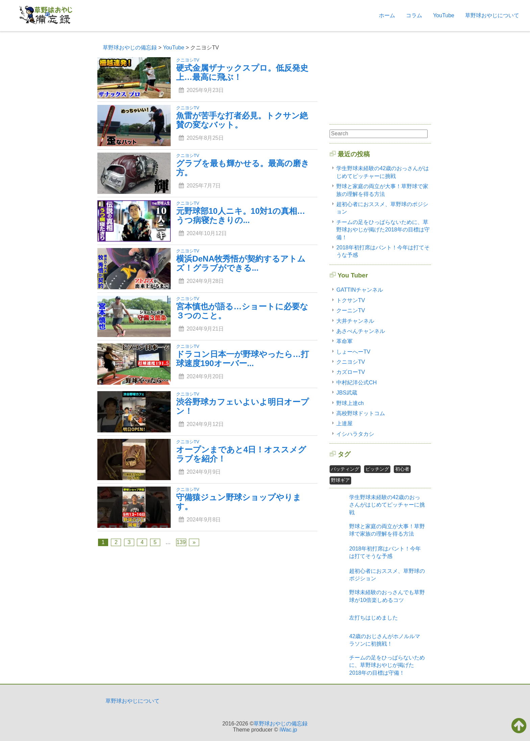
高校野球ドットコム (360, 413)
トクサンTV (350, 300)
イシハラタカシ (355, 434)
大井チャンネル (355, 321)
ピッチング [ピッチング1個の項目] (377, 469)
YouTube (443, 15)
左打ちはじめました (373, 618)
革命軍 (344, 341)
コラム (414, 15)
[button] (519, 725)
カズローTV (350, 372)
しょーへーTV (353, 352)
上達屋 (344, 423)
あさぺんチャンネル (360, 331)
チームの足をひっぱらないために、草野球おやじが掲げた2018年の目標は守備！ (383, 229)
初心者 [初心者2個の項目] (402, 469)
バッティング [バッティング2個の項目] (345, 469)
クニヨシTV (350, 362)
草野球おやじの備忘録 (281, 723)
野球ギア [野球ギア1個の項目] (340, 480)
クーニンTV (350, 310)
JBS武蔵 (346, 393)
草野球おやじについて (492, 15)
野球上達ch (350, 403)
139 (181, 542)
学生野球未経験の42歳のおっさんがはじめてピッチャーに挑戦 (387, 504)
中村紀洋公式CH (356, 382)
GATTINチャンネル (359, 290)
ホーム (387, 15)
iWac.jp (288, 730)
